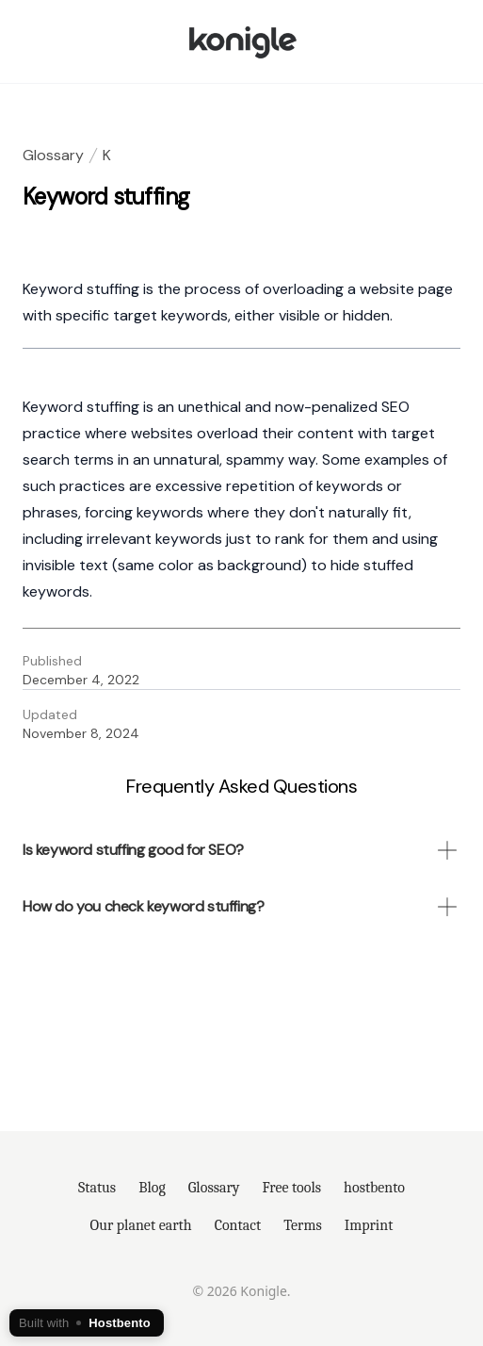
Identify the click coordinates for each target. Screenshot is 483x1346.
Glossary (53, 155)
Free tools (292, 1187)
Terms (302, 1225)
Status (97, 1187)
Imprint (369, 1225)
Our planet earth (141, 1225)
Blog (152, 1187)
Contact (238, 1225)
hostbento (374, 1187)
